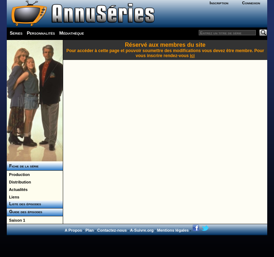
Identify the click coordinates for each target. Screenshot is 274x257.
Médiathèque (71, 33)
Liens (13, 197)
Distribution (19, 182)
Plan (90, 230)
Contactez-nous (112, 230)
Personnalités (41, 33)
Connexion (251, 3)
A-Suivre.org (141, 230)
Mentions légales (173, 230)
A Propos (73, 230)
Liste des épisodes (24, 203)
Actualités (17, 189)
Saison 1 (16, 220)
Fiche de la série (23, 165)
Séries (16, 33)
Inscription (219, 3)
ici (192, 55)
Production (18, 174)
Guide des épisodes (24, 211)
